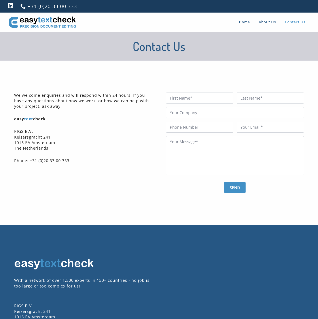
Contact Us (295, 22)
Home (244, 22)
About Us (267, 22)
